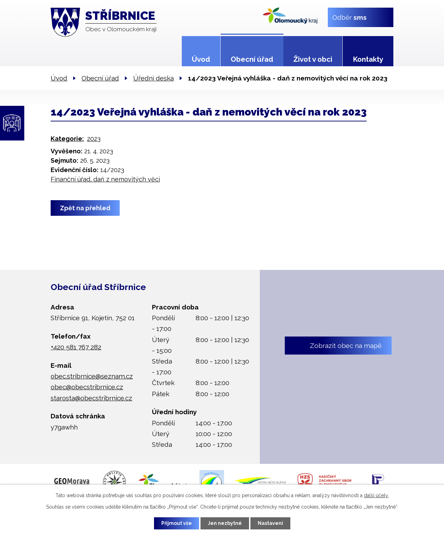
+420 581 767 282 (76, 347)
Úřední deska (153, 78)
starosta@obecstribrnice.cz (91, 398)
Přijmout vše (176, 523)
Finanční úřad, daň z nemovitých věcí (105, 179)
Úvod (201, 59)
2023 (94, 138)
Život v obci (312, 59)
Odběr (349, 17)
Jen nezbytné (225, 523)
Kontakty (368, 59)
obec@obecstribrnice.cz (87, 387)
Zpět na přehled (85, 208)
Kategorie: (67, 138)
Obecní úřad (252, 59)
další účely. (376, 495)
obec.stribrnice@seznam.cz (92, 376)
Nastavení (270, 523)
